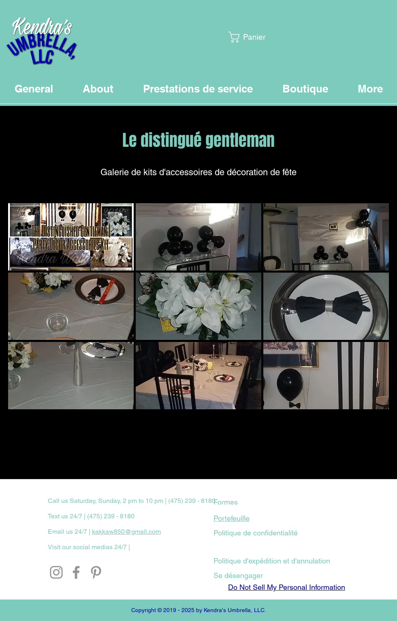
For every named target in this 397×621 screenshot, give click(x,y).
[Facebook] (76, 572)
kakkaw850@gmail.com (126, 531)
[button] (249, 37)
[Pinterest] (96, 572)
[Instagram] (56, 572)
